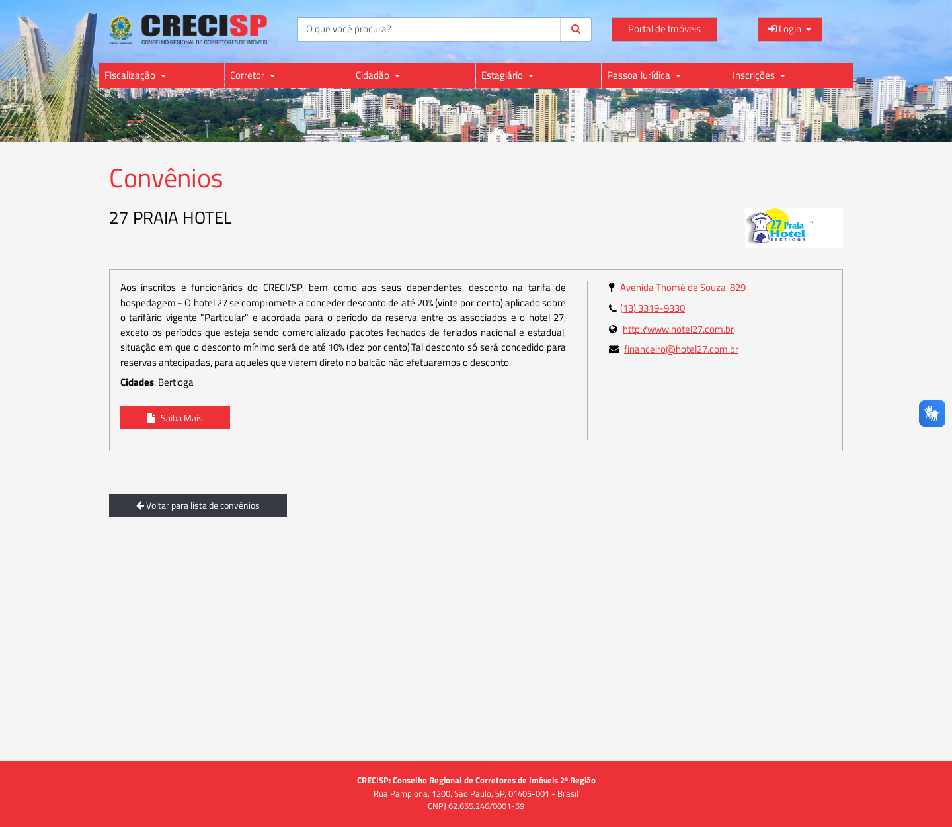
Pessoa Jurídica (639, 75)
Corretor (248, 75)
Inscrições (755, 75)
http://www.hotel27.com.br (678, 329)
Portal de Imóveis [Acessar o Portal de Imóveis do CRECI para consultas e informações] (664, 28)
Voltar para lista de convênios (198, 505)
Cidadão (373, 75)
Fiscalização (130, 75)
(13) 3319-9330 (652, 308)
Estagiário (503, 75)
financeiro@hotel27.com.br (681, 349)
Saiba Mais (175, 418)
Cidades (137, 382)
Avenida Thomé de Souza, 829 (683, 287)
